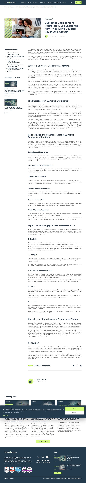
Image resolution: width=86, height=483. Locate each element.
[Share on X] (77, 365)
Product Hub (42, 2)
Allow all (74, 474)
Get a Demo (78, 2)
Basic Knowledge (12, 7)
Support (64, 2)
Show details (5, 480)
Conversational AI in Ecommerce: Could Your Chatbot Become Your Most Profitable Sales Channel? (14, 91)
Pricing (29, 2)
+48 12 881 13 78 (45, 460)
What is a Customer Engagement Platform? (13, 53)
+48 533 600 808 (46, 462)
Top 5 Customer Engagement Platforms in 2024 (15, 65)
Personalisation (16, 415)
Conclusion (10, 72)
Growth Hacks (8, 415)
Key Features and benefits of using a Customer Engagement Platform (15, 61)
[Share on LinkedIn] (80, 365)
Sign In (72, 2)
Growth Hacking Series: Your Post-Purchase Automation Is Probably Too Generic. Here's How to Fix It (16, 420)
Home (6, 7)
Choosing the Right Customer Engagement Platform (15, 69)
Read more (42, 441)
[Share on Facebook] (73, 365)
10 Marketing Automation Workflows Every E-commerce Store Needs (14, 109)
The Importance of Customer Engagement (15, 57)
